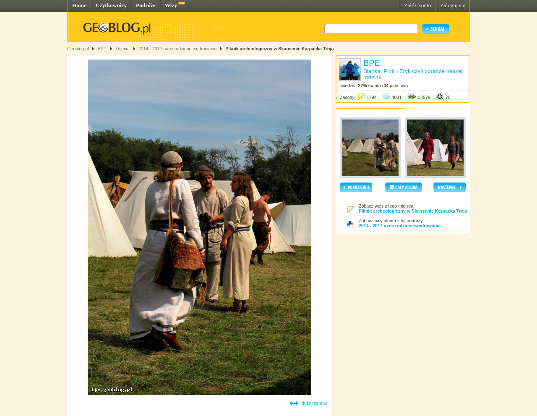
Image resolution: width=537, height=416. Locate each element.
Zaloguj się (452, 5)
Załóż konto (417, 5)
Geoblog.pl (78, 48)
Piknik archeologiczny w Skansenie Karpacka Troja (279, 48)
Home (79, 5)
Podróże (146, 5)
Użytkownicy (111, 5)
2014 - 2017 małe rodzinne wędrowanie (178, 48)
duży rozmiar (314, 403)
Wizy (171, 5)
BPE (101, 48)
